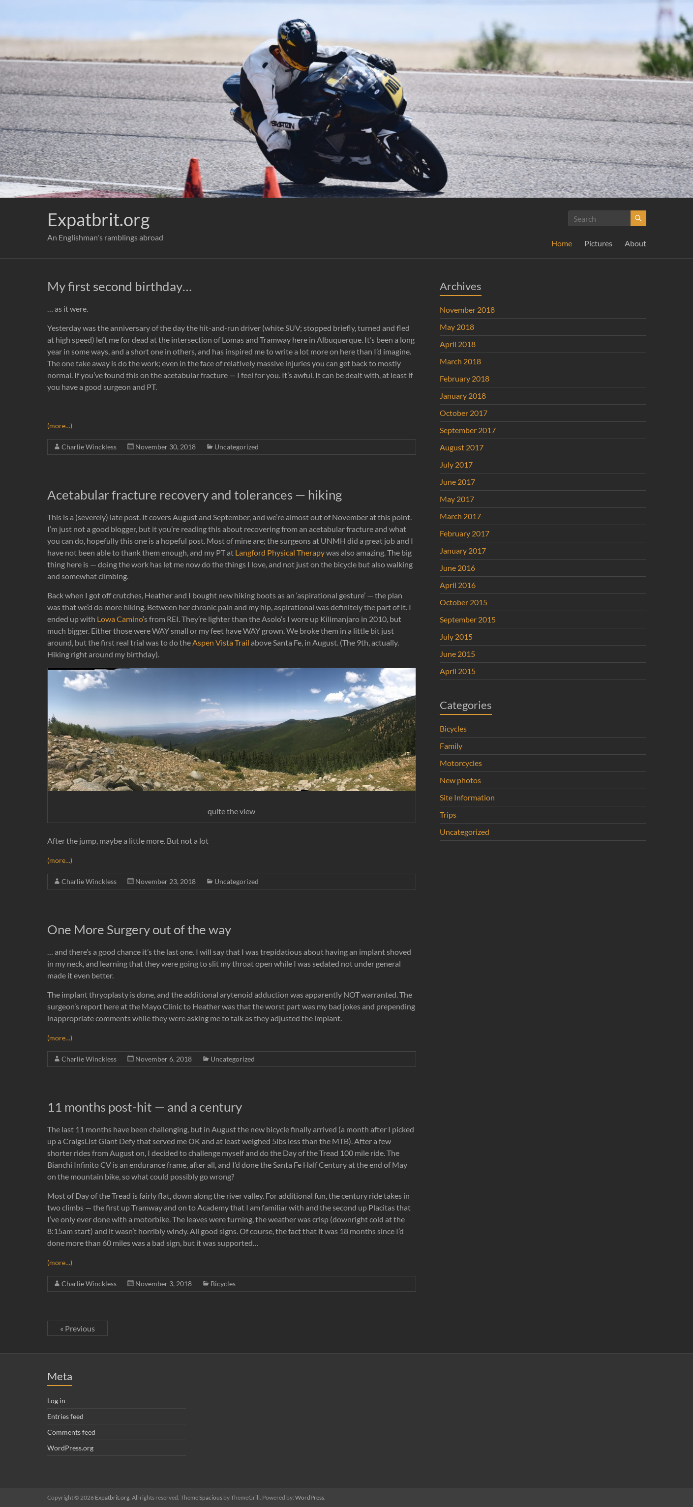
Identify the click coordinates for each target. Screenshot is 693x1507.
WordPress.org (70, 1448)
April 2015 (458, 671)
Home (561, 243)
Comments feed (71, 1432)
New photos (460, 780)
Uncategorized (236, 447)
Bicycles (223, 1283)
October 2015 (463, 602)
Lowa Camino (120, 618)
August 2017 (461, 447)
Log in (56, 1400)
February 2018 (464, 378)
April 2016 (458, 585)
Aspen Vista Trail (220, 642)
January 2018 (463, 395)
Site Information (467, 797)
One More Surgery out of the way (139, 929)
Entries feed (65, 1416)
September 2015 (468, 619)
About (635, 243)
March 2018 (460, 361)
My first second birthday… (119, 286)
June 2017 (457, 481)
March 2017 (460, 516)
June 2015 (457, 653)
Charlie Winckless (89, 447)
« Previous (77, 1328)
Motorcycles (461, 763)
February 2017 (464, 533)
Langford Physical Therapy (279, 552)
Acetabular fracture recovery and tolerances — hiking (194, 494)
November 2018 (467, 309)
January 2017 (463, 550)
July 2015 (456, 636)
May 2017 (457, 498)
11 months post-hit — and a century (144, 1107)
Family (451, 745)
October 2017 (463, 412)
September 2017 (468, 430)
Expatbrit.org (98, 219)
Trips (448, 814)
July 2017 (456, 464)
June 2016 (457, 567)
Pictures (598, 243)
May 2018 (457, 326)
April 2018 (458, 344)
